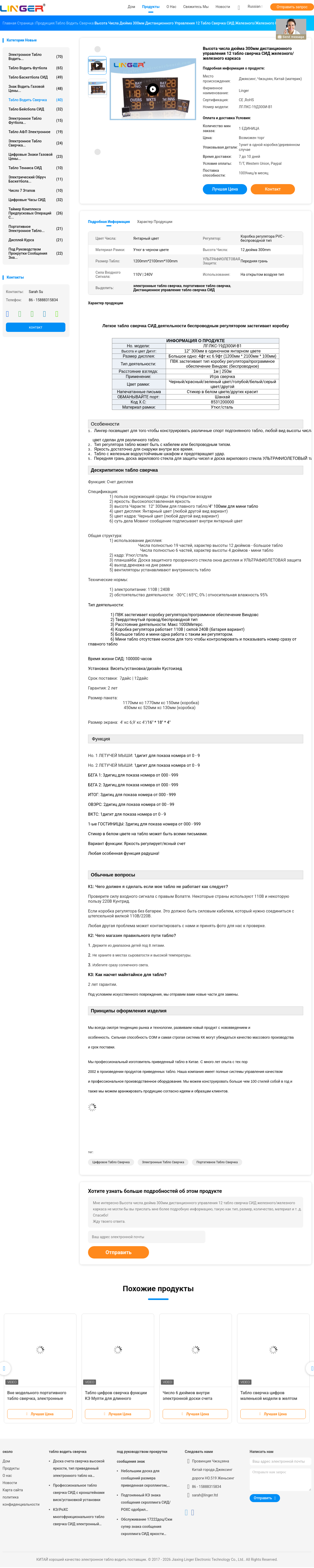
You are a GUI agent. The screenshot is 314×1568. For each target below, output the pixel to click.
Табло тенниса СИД (35, 167)
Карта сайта (13, 1491)
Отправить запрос (292, 7)
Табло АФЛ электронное (35, 131)
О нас (7, 1476)
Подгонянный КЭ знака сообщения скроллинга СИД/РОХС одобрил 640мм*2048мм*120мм (146, 1504)
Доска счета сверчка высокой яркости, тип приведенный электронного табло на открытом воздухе (78, 1470)
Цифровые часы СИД (35, 199)
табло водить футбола (35, 68)
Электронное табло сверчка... (35, 143)
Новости (10, 1483)
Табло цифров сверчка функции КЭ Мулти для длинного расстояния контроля (116, 1399)
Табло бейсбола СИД (35, 109)
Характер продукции (154, 222)
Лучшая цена (225, 189)
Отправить (119, 1253)
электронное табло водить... (35, 57)
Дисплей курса (35, 240)
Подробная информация (109, 222)
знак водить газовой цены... (35, 88)
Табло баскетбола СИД (35, 77)
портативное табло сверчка (217, 1163)
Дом (6, 1462)
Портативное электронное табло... (35, 229)
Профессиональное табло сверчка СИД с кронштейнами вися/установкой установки (78, 1493)
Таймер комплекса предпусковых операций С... (35, 213)
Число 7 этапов (35, 190)
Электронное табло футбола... (35, 120)
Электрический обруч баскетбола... (35, 179)
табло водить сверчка (35, 99)
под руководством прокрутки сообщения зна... (35, 253)
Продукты (11, 1469)
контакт (35, 327)
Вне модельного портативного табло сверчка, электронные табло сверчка (36, 1399)
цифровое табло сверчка (111, 1163)
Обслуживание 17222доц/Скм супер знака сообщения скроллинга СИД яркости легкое (146, 1528)
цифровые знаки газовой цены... (35, 156)
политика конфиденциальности (21, 1501)
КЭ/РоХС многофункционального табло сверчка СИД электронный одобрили (78, 1518)
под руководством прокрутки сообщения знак (142, 1457)
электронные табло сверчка (163, 1163)
